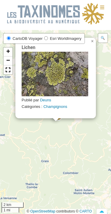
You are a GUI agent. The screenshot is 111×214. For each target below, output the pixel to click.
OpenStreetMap (42, 211)
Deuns (45, 100)
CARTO (85, 211)
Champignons (55, 106)
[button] (92, 41)
